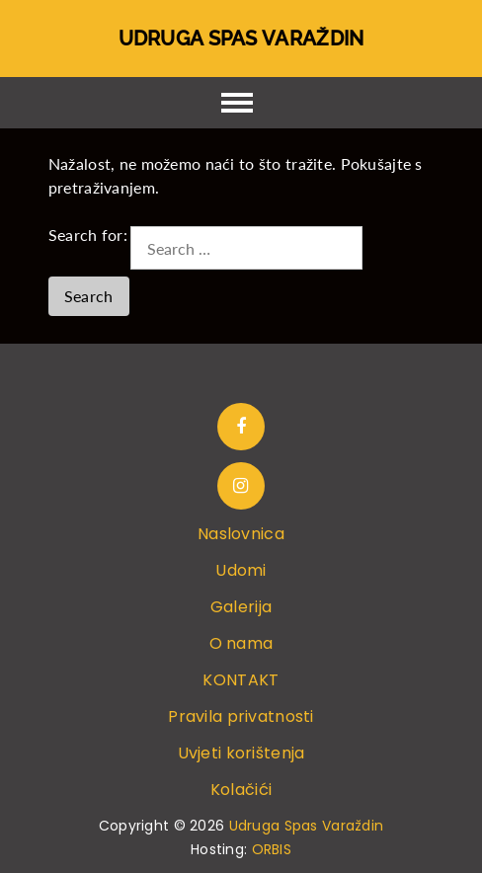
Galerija (241, 606)
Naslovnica (241, 533)
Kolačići (241, 789)
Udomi (240, 570)
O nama (241, 643)
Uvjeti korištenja (241, 753)
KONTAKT (240, 680)
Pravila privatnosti (240, 716)
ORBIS (271, 849)
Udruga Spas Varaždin (241, 38)
